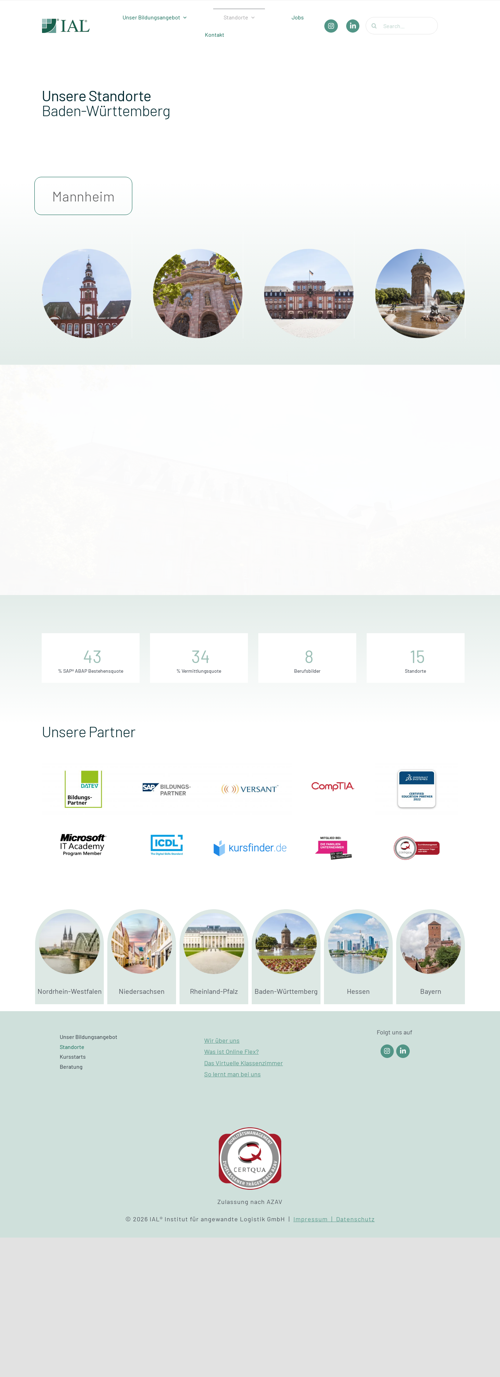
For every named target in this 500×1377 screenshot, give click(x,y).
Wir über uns (222, 1040)
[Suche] (374, 25)
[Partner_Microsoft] (83, 825)
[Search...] (402, 25)
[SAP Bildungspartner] (166, 766)
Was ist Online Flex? (231, 1051)
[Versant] (250, 766)
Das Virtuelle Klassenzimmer (243, 1063)
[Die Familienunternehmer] (333, 825)
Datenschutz (355, 1219)
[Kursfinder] (250, 825)
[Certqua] (416, 825)
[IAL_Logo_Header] (66, 22)
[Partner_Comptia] (333, 766)
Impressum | (314, 1219)
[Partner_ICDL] (166, 825)
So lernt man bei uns (232, 1074)
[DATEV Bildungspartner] (83, 766)
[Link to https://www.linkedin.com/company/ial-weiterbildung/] (403, 1051)
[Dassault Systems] (416, 766)
